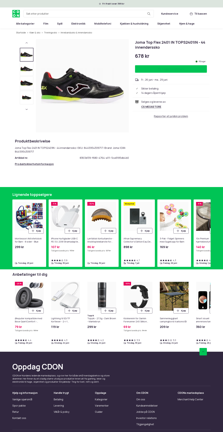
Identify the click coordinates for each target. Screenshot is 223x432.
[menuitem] (25, 23)
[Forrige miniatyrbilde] (26, 43)
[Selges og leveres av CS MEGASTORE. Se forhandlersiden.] (151, 107)
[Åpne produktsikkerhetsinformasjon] (34, 164)
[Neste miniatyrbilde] (26, 109)
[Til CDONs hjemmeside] (16, 13)
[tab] (26, 55)
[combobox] (89, 13)
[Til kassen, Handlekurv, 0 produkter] (198, 13)
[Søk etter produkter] (149, 13)
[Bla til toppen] (203, 351)
